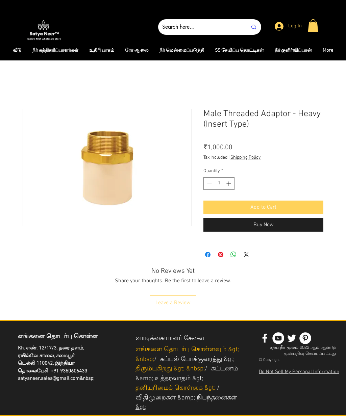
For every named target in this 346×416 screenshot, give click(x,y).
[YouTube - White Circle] (278, 338)
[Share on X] (246, 255)
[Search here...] (199, 27)
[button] (313, 25)
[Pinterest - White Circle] (305, 338)
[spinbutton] (219, 183)
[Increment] (229, 183)
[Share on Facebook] (208, 255)
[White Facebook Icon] (265, 338)
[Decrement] (208, 183)
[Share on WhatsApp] (233, 255)
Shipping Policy (245, 157)
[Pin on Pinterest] (221, 255)
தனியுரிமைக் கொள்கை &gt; (175, 388)
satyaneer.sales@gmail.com (49, 378)
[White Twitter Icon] (292, 338)
